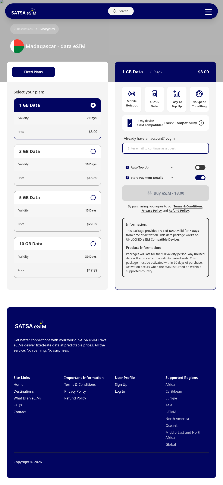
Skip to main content (16, 3)
